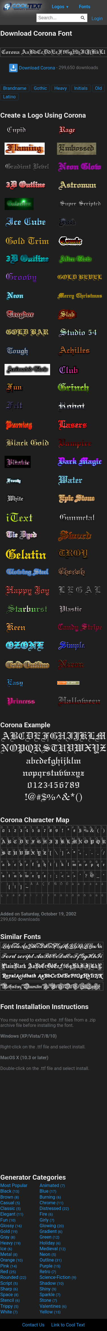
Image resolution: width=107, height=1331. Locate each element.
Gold (9, 1231)
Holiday (50, 1243)
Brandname (14, 88)
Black (9, 1191)
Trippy (9, 1306)
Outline (51, 1260)
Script (9, 1283)
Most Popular (14, 1185)
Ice (6, 1248)
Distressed (54, 1208)
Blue (48, 1191)
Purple (50, 1266)
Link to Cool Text (68, 1325)
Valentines (53, 1306)
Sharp (9, 1289)
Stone (48, 1300)
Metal (9, 1254)
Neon (48, 1254)
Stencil (10, 1300)
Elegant (11, 1214)
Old (98, 88)
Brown (9, 1197)
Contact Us (33, 1325)
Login (97, 18)
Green (49, 1237)
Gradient (51, 1231)
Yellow (50, 1312)
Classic (10, 1208)
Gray (7, 1237)
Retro (48, 1271)
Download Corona (32, 68)
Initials (81, 88)
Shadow (52, 1283)
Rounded (13, 1277)
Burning (50, 1197)
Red (8, 1271)
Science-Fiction (58, 1277)
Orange (11, 1260)
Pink (8, 1266)
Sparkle (50, 1294)
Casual (10, 1202)
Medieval (53, 1248)
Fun (8, 1220)
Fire (46, 1214)
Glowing (52, 1225)
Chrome (51, 1202)
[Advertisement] (53, 1121)
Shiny (48, 1289)
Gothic (40, 88)
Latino (9, 96)
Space (9, 1294)
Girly (47, 1220)
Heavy (60, 88)
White (9, 1312)
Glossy (11, 1225)
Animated (52, 1185)
